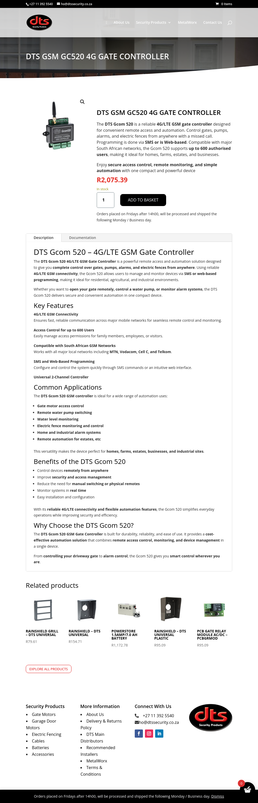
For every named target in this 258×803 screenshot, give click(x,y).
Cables (38, 741)
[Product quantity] (105, 200)
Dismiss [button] (217, 796)
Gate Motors (44, 714)
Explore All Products (48, 669)
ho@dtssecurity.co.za (159, 722)
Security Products (151, 23)
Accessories (43, 754)
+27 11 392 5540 (158, 715)
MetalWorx (187, 23)
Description (44, 237)
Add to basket (143, 200)
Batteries (40, 747)
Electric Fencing (46, 734)
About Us (121, 23)
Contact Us (212, 23)
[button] (82, 101)
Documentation (82, 237)
